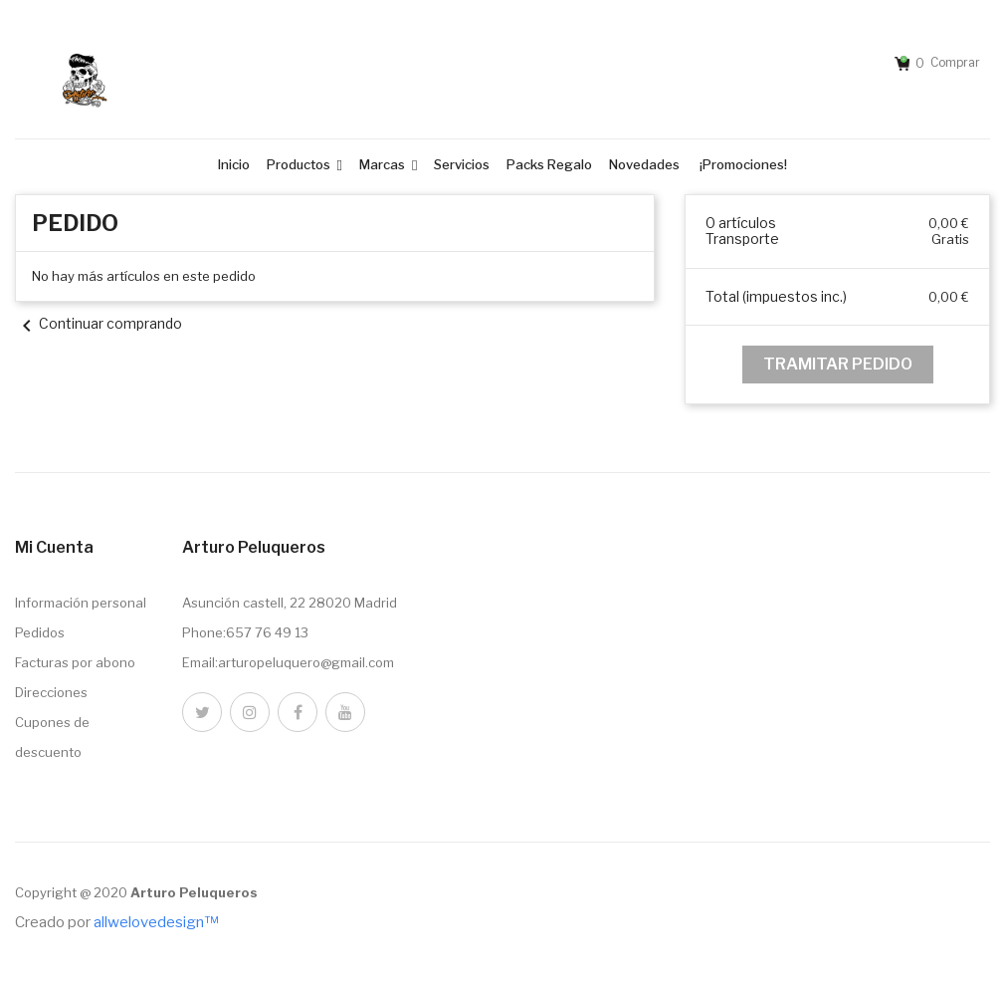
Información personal (80, 603)
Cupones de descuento (52, 737)
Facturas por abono (75, 662)
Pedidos (40, 632)
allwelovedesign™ (156, 922)
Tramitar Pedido (837, 364)
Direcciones (51, 692)
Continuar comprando (98, 323)
